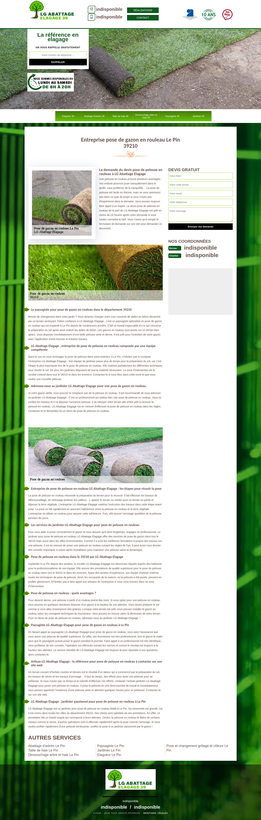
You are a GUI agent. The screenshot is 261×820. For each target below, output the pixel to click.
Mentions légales (155, 813)
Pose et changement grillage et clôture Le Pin (197, 748)
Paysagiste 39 (172, 116)
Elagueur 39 (68, 116)
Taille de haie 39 (120, 116)
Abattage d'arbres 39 (94, 116)
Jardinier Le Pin (109, 750)
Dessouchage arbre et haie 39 (146, 116)
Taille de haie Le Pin (43, 750)
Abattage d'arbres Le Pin (46, 746)
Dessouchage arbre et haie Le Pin (53, 755)
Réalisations (142, 10)
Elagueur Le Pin (109, 755)
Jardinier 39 (198, 116)
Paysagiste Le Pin (110, 746)
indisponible (109, 9)
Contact (143, 17)
